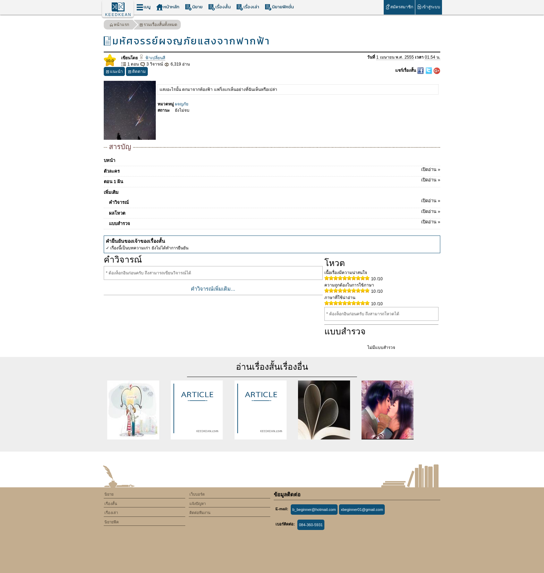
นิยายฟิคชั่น (279, 7)
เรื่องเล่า (247, 7)
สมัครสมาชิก (399, 7)
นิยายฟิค (111, 522)
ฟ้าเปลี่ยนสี (152, 57)
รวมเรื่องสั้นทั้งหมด (158, 25)
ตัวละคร (272, 170)
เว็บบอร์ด (197, 494)
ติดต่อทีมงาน (200, 513)
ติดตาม (137, 72)
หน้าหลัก (167, 7)
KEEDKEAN (118, 14)
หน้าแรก (119, 25)
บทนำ (109, 160)
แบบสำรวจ (274, 222)
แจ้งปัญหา (197, 504)
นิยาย (194, 7)
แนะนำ (114, 72)
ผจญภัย (181, 104)
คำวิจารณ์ (274, 201)
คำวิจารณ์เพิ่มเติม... (213, 289)
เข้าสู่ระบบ (428, 7)
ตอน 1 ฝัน (272, 180)
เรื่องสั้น (219, 7)
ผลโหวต (274, 212)
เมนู (143, 7)
